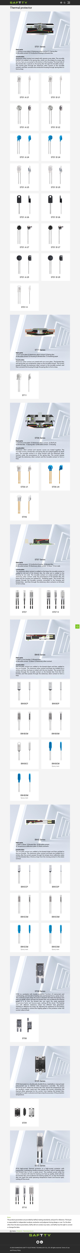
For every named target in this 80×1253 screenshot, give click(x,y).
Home (14, 1231)
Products (19, 1231)
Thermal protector (28, 1231)
